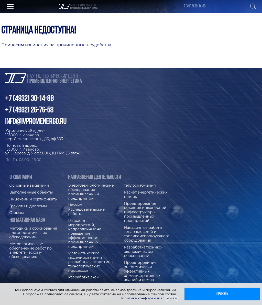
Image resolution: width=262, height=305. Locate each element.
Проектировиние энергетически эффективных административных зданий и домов (142, 271)
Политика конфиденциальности (148, 298)
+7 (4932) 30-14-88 (193, 6)
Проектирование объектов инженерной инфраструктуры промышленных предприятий (145, 212)
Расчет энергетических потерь (145, 194)
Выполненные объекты (31, 192)
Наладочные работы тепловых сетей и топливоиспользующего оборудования (146, 234)
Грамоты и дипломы (28, 206)
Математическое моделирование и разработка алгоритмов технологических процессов (90, 262)
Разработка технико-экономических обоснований (143, 251)
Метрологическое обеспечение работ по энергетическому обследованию (30, 250)
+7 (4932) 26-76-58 (29, 110)
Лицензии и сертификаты (33, 199)
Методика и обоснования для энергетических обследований (33, 232)
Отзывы (16, 213)
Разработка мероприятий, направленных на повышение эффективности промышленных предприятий (84, 234)
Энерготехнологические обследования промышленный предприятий (91, 191)
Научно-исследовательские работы (86, 209)
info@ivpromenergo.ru (35, 122)
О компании (20, 177)
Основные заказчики (29, 185)
